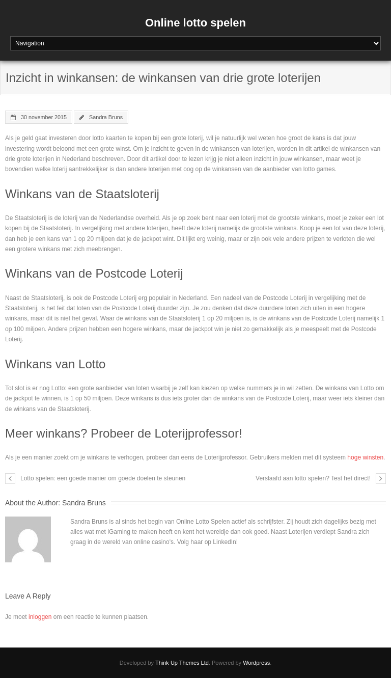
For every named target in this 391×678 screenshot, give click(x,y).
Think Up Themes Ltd (182, 663)
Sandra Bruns (106, 117)
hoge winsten (365, 457)
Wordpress (256, 663)
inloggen (40, 616)
